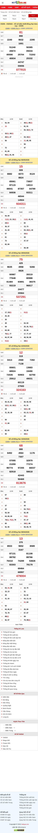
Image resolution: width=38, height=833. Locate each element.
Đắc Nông (6, 703)
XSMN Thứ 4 (15, 28)
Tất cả (5, 73)
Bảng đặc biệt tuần (9, 640)
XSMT (17, 7)
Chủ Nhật (33, 19)
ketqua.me (25, 824)
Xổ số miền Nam (14, 12)
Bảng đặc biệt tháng (9, 643)
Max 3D (5, 746)
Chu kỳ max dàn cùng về (11, 680)
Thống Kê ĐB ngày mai (11, 660)
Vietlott (5, 737)
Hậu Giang (6, 711)
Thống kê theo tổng (9, 683)
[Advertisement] (19, 97)
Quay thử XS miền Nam (27, 817)
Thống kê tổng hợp (9, 686)
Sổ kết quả (25, 7)
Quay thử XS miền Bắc (27, 814)
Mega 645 (6, 740)
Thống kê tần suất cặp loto (12, 638)
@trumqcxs (22, 827)
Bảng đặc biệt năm (9, 646)
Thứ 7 (24, 19)
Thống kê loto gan (9, 632)
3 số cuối (22, 73)
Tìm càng (6, 677)
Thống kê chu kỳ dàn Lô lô (12, 658)
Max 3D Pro (7, 749)
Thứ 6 (14, 19)
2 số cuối (13, 73)
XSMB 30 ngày (5, 814)
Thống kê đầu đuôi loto (10, 669)
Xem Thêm (19, 624)
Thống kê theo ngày (9, 672)
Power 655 (6, 743)
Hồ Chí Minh (7, 714)
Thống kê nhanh (8, 663)
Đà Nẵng (6, 700)
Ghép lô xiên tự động (10, 675)
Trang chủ (4, 12)
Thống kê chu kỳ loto (10, 652)
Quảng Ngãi (7, 705)
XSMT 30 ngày (5, 820)
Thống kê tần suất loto (10, 635)
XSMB (3, 7)
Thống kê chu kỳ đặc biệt (11, 649)
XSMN (10, 7)
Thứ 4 (33, 15)
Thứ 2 (14, 15)
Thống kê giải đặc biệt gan (12, 655)
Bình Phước (7, 708)
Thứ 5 (5, 19)
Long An (6, 717)
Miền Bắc (6, 697)
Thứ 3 (24, 15)
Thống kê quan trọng (10, 689)
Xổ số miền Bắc (5, 797)
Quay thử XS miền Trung (27, 820)
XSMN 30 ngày (5, 817)
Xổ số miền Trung (6, 802)
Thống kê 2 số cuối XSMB (12, 666)
